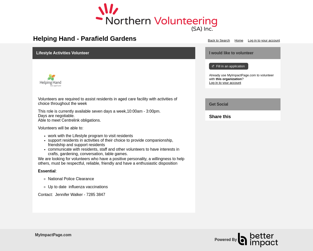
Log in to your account (264, 40)
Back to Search (219, 40)
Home (238, 40)
